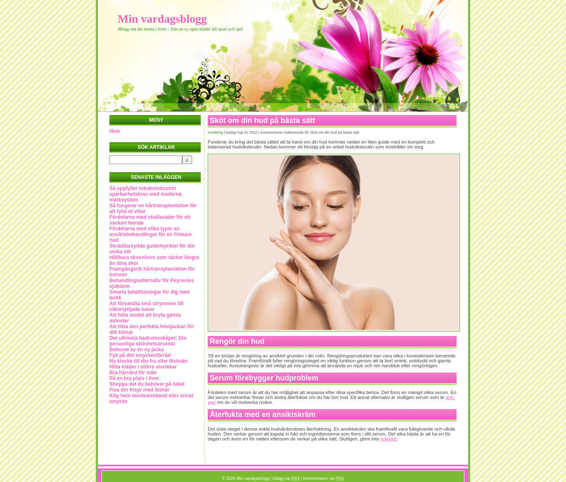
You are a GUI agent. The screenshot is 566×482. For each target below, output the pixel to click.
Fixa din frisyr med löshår (139, 390)
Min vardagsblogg (162, 18)
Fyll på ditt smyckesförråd (140, 355)
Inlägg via (285, 478)
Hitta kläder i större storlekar (142, 367)
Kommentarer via (323, 478)
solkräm (388, 438)
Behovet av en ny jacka (136, 349)
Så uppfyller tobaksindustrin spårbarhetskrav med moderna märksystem (145, 194)
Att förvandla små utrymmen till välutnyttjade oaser (146, 306)
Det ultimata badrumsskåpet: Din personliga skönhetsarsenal (147, 341)
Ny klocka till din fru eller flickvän (148, 361)
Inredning (215, 132)
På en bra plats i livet (133, 378)
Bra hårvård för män (133, 372)
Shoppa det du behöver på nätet (147, 384)
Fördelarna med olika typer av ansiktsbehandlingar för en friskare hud (150, 234)
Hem (114, 131)
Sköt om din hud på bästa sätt (262, 120)
